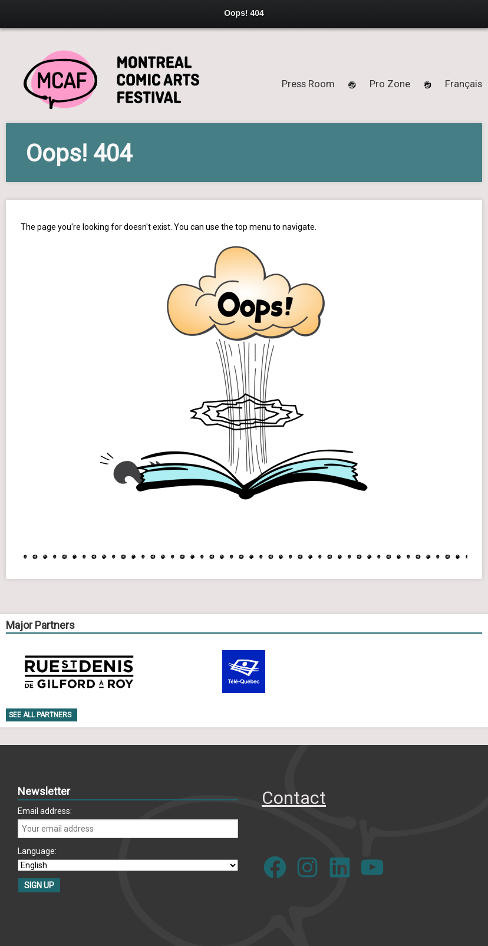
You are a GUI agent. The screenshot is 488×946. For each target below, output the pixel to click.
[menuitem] (463, 84)
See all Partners (40, 715)
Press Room (308, 84)
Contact (294, 797)
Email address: (45, 811)
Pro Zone (390, 84)
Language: (37, 851)
